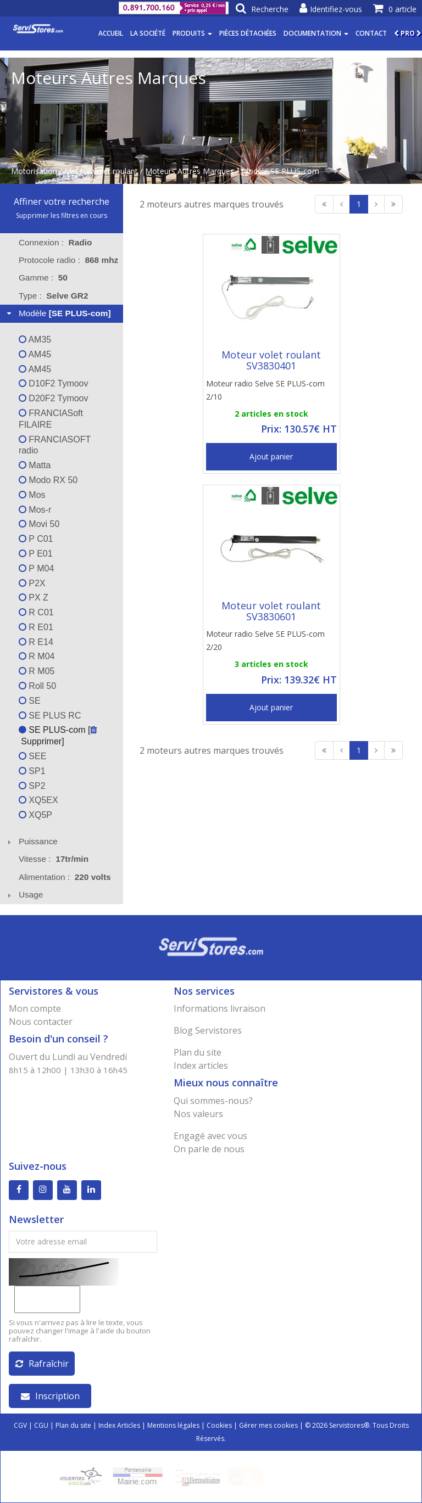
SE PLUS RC (50, 715)
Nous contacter (41, 1022)
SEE (32, 756)
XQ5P (35, 815)
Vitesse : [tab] (53, 858)
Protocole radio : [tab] (68, 260)
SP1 (32, 771)
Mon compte (35, 1008)
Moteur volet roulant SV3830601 (271, 611)
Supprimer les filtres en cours (61, 215)
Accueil (110, 33)
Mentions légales (173, 1425)
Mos (32, 495)
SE (30, 700)
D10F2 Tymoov (53, 383)
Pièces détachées (247, 33)
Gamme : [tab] (43, 277)
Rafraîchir (42, 1364)
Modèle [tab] (57, 313)
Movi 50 (39, 524)
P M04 (36, 568)
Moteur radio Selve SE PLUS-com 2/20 (265, 640)
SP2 (32, 785)
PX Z (33, 597)
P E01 (36, 553)
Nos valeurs (198, 1114)
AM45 (35, 354)
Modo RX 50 (48, 480)
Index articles (201, 1065)
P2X (32, 583)
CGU (41, 1425)
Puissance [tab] (31, 841)
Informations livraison (219, 1008)
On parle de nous (209, 1149)
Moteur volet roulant (101, 171)
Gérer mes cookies (268, 1425)
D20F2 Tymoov (53, 398)
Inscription (50, 1396)
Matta (35, 465)
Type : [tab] (53, 295)
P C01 (36, 538)
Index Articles (119, 1425)
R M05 (37, 671)
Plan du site (197, 1052)
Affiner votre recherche (61, 201)
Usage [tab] (23, 894)
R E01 (36, 627)
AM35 (35, 339)
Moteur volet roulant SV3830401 (271, 360)
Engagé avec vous (210, 1136)
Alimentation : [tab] (65, 877)
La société (147, 33)
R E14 (36, 642)
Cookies (219, 1425)
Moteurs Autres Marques (189, 171)
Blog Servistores (208, 1030)
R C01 (36, 612)
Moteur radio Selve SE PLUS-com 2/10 (265, 390)
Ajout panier (271, 456)
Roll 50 (37, 686)
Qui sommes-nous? (213, 1101)
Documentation (316, 33)
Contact (371, 33)
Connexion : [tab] (55, 242)
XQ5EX (38, 800)
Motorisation (34, 171)
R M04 (37, 656)
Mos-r (35, 509)
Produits (192, 33)
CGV (20, 1425)
